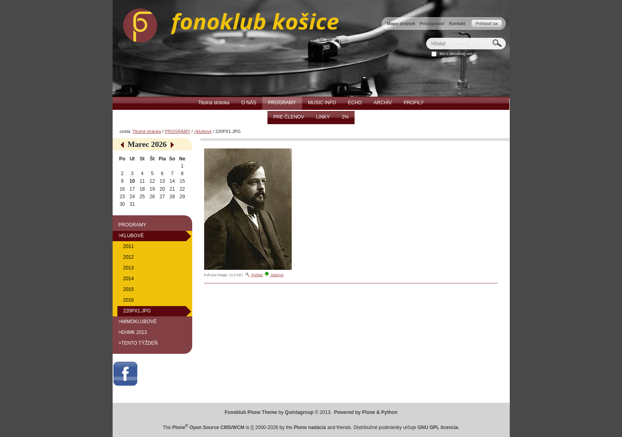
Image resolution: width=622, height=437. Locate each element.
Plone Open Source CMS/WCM (208, 427)
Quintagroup (299, 412)
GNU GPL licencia (437, 427)
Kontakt (457, 23)
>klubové (202, 131)
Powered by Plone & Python (365, 412)
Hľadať (425, 37)
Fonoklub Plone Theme (251, 412)
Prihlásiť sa (486, 23)
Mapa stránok (401, 23)
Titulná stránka (147, 131)
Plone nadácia (310, 427)
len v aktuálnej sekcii (458, 53)
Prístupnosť (432, 23)
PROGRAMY (177, 131)
